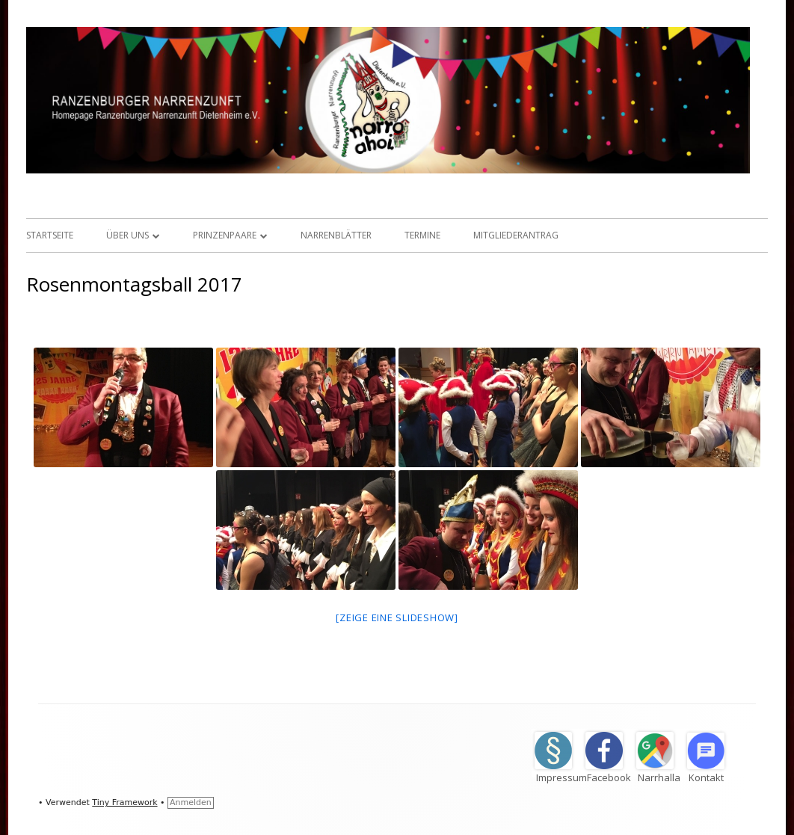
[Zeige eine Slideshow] (397, 617)
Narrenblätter (336, 235)
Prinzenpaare (224, 235)
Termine (422, 235)
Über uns (127, 235)
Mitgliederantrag (515, 235)
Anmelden (191, 802)
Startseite (49, 235)
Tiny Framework (124, 802)
